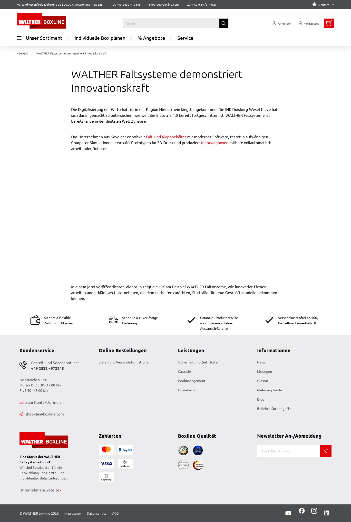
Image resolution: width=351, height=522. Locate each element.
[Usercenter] (281, 23)
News (261, 362)
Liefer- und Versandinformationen (124, 362)
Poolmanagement (191, 380)
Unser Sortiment (39, 37)
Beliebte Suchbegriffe (274, 408)
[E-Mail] (288, 451)
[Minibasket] (329, 23)
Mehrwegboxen (214, 142)
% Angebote (151, 38)
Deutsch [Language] (323, 4)
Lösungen (264, 371)
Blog (260, 399)
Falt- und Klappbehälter (166, 136)
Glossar (262, 380)
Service (185, 38)
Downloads (186, 390)
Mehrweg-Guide (269, 390)
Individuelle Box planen (100, 38)
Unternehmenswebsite (39, 489)
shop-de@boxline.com (42, 413)
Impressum (72, 513)
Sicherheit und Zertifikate (198, 362)
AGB (115, 513)
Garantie (184, 371)
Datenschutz (97, 513)
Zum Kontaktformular (201, 4)
